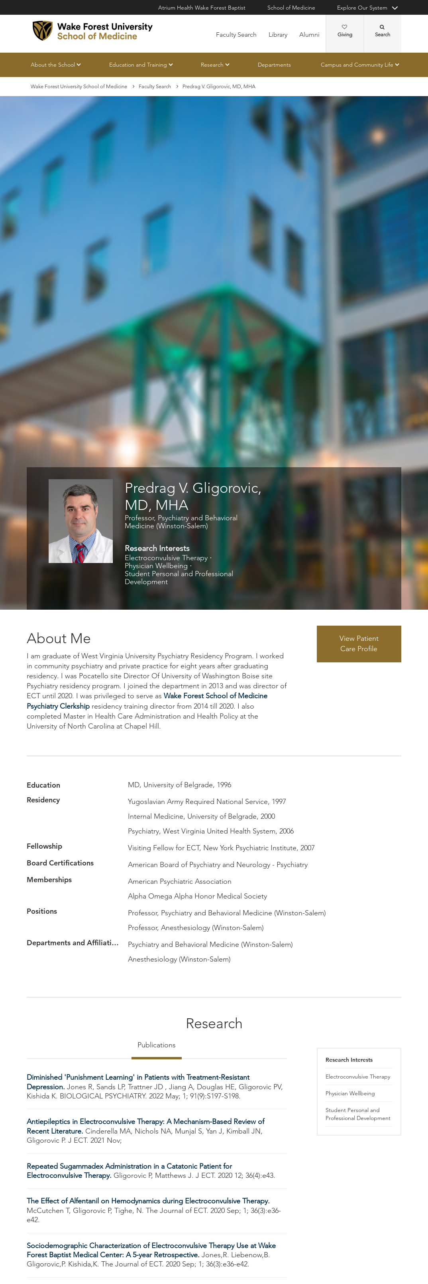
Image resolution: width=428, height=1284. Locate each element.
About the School (53, 64)
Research (212, 64)
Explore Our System (362, 7)
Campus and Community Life (357, 64)
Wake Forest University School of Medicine (79, 86)
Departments (274, 64)
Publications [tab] (156, 1045)
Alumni (309, 34)
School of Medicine (291, 7)
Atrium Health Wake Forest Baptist (201, 7)
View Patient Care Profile (359, 644)
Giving (345, 31)
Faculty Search (236, 34)
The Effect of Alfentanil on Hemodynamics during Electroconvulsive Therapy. (148, 1201)
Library (278, 34)
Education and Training (138, 64)
